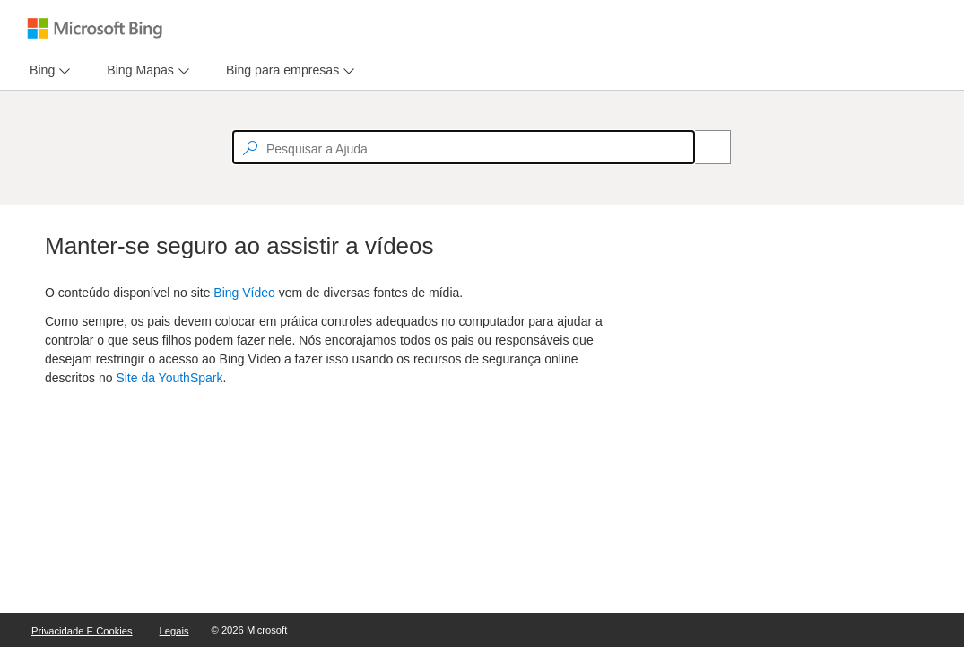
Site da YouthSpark (169, 378)
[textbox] (463, 147)
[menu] (47, 70)
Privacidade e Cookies (82, 630)
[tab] (38, 70)
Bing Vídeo (244, 292)
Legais (174, 630)
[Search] (703, 147)
